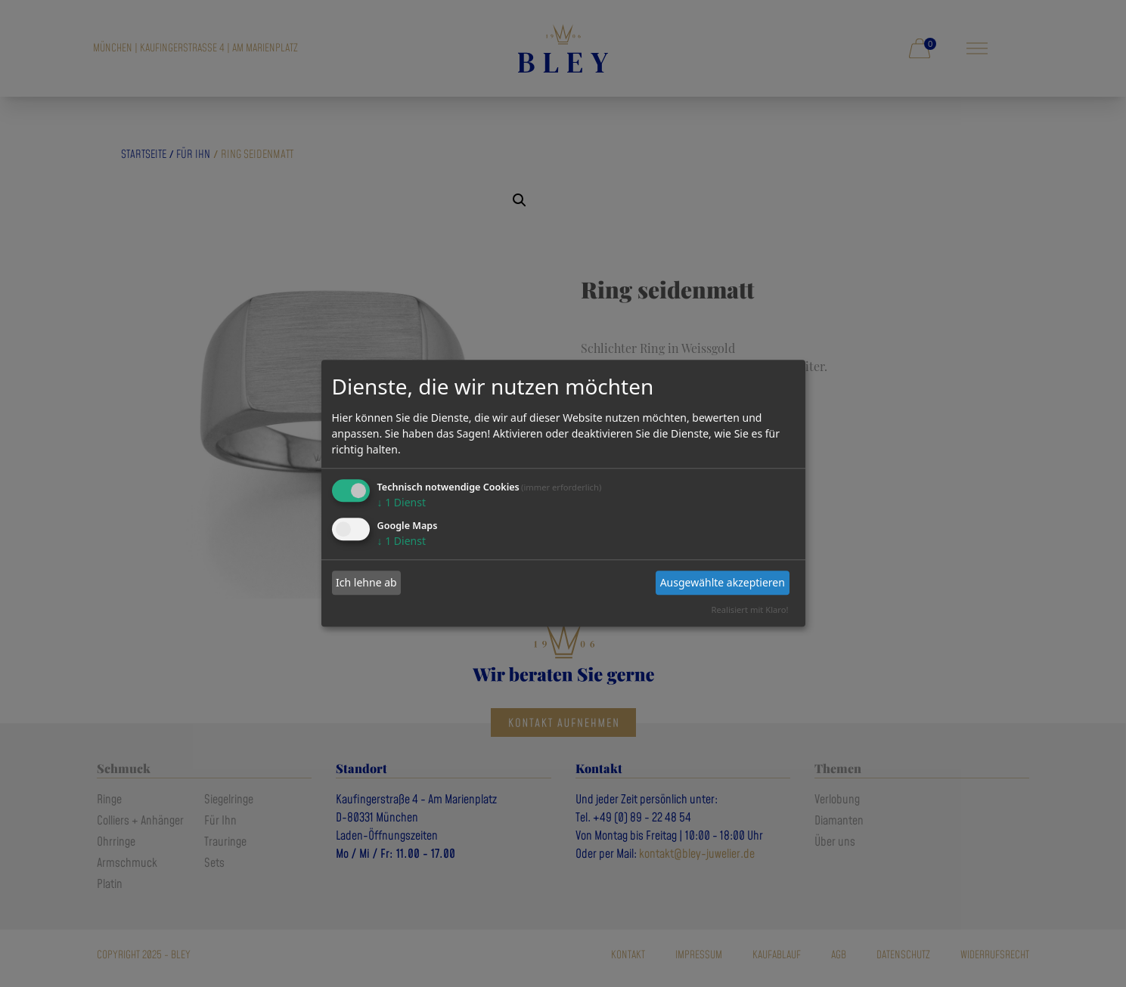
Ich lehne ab (366, 582)
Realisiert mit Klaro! (750, 609)
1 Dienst (401, 502)
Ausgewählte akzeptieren (722, 582)
